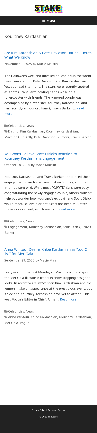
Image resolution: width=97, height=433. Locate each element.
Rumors (63, 137)
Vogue (24, 323)
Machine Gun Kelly (18, 137)
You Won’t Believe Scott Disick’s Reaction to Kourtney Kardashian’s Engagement (40, 156)
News (30, 125)
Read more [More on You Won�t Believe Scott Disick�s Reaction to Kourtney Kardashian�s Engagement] (67, 209)
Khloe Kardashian (43, 317)
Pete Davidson (45, 137)
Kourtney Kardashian (62, 131)
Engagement (17, 227)
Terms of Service (56, 410)
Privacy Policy (38, 410)
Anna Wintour (18, 317)
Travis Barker (81, 137)
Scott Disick (71, 227)
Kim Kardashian (32, 131)
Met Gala (11, 323)
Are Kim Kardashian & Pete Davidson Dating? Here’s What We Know (47, 55)
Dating (13, 131)
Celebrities (16, 125)
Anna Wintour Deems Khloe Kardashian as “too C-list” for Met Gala (46, 251)
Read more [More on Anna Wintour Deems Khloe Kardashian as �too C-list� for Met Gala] (68, 299)
